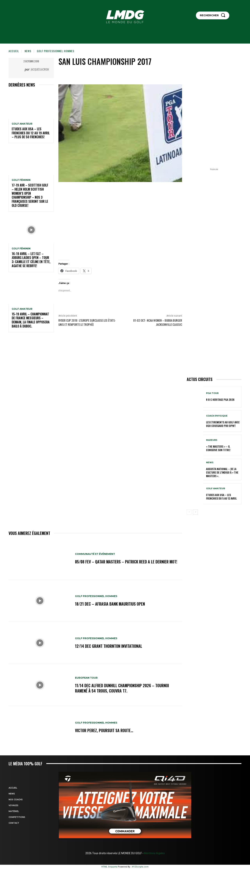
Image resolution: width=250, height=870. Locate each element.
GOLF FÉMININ (21, 180)
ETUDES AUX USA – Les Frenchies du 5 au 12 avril (221, 496)
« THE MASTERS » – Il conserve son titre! (218, 448)
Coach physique (217, 416)
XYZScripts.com (140, 867)
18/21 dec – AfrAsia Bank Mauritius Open (110, 604)
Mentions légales (154, 853)
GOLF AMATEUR (22, 124)
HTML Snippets (109, 867)
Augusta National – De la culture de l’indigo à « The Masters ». (222, 472)
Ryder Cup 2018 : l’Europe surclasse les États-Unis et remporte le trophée (87, 322)
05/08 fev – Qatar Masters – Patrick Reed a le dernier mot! (127, 562)
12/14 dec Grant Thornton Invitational (108, 646)
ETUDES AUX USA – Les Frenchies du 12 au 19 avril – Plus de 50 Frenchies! (31, 133)
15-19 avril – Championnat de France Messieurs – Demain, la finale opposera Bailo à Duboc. (31, 320)
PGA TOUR (212, 393)
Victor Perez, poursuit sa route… (104, 730)
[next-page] (195, 512)
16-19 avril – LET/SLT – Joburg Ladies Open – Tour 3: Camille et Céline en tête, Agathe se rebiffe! (31, 259)
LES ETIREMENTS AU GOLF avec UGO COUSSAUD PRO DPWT (223, 424)
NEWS (28, 51)
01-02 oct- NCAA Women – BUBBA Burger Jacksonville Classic (157, 322)
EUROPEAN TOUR (86, 678)
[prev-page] (189, 512)
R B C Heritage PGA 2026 (220, 399)
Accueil (14, 51)
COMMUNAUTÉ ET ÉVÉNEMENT (95, 554)
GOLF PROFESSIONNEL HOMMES (55, 51)
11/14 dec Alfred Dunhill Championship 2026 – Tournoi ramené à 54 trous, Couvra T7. (122, 688)
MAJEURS (211, 440)
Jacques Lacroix (40, 69)
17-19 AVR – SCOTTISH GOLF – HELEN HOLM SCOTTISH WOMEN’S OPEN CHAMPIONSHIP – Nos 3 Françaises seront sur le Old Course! (30, 195)
